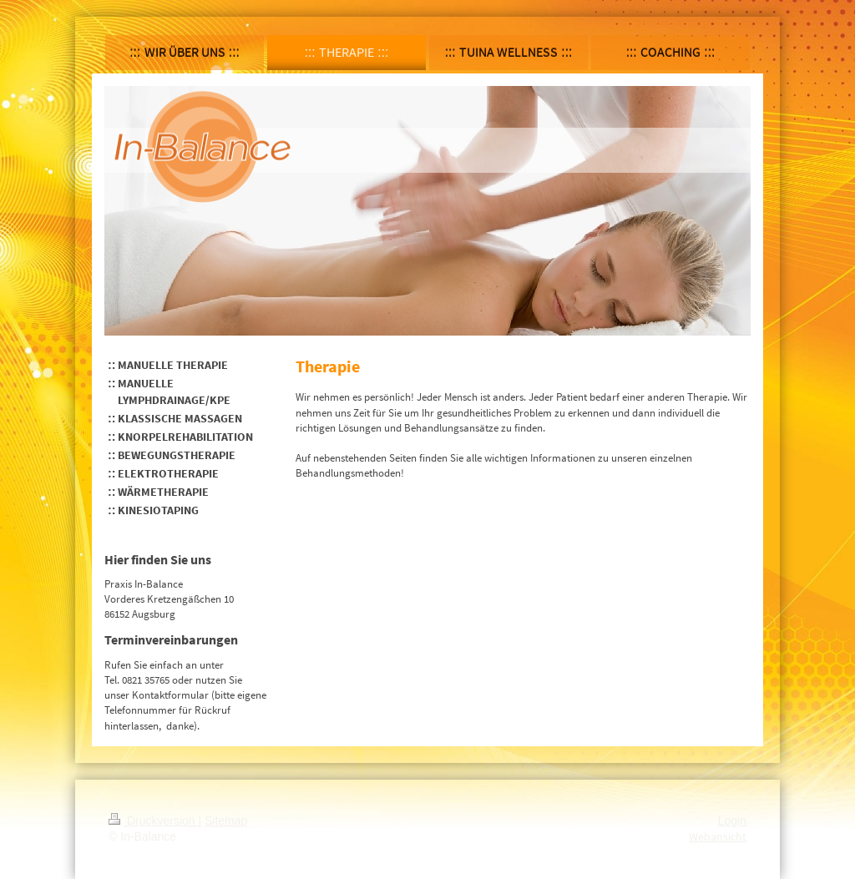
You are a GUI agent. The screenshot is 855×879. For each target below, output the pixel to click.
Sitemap (226, 820)
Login (732, 820)
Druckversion (153, 820)
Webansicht (717, 836)
